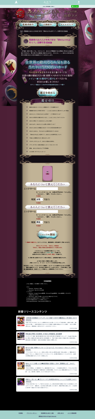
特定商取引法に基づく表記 (47, 413)
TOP (21, 31)
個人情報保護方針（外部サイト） (32, 269)
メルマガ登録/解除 (72, 413)
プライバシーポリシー (32, 413)
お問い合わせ (60, 413)
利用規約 (21, 413)
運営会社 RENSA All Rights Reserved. (47, 416)
